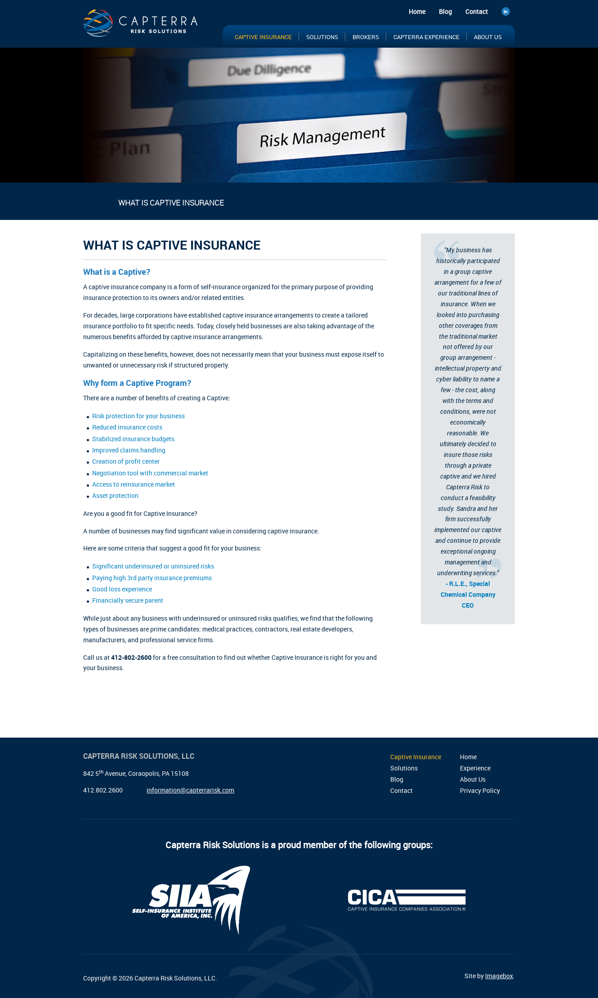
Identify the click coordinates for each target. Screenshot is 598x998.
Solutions (322, 37)
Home (417, 11)
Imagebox (499, 975)
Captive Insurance (263, 37)
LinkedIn (508, 12)
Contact (476, 11)
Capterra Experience (426, 37)
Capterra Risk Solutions (141, 26)
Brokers (366, 37)
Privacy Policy (480, 790)
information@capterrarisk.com (190, 790)
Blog (445, 11)
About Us (488, 37)
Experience (475, 768)
